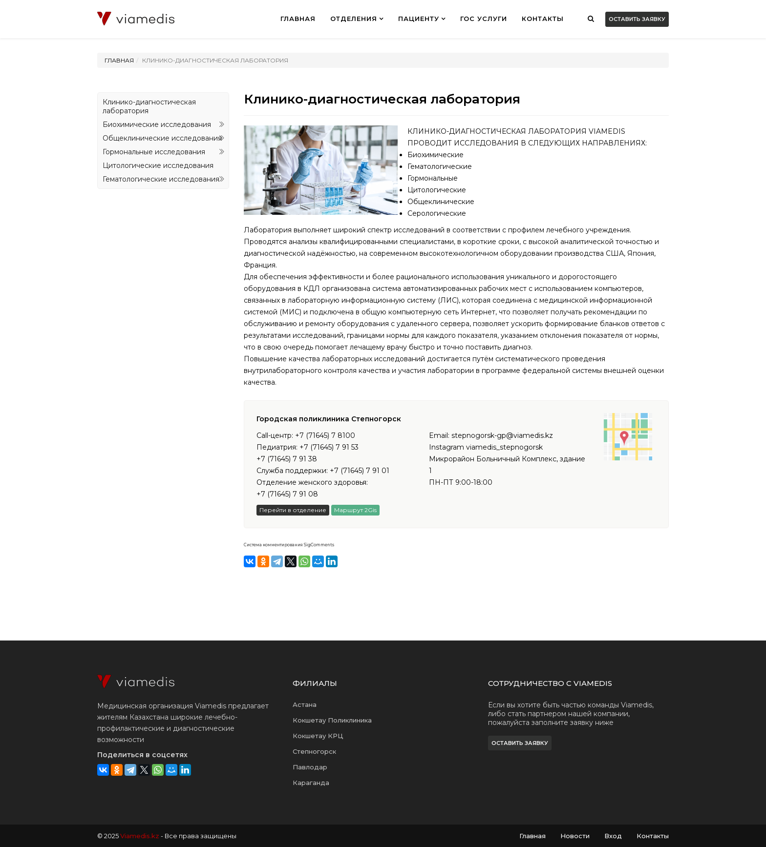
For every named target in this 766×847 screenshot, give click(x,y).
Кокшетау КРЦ (318, 736)
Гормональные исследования (154, 151)
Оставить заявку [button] (637, 19)
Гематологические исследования (161, 179)
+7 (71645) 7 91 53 (329, 447)
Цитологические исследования (158, 165)
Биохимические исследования (157, 124)
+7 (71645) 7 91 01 (359, 470)
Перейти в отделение (292, 510)
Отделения (353, 18)
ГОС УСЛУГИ (483, 18)
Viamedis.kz (139, 836)
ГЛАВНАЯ (298, 18)
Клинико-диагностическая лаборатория (149, 106)
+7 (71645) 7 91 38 (286, 458)
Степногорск (314, 751)
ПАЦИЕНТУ (418, 18)
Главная (119, 60)
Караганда (311, 782)
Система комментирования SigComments (289, 544)
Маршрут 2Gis (355, 510)
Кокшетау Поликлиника (332, 720)
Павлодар (310, 767)
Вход (613, 836)
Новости (575, 836)
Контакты (543, 18)
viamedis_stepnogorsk (504, 447)
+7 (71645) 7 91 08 (287, 494)
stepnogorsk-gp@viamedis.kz (502, 435)
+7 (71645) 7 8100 (325, 435)
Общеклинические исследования (162, 138)
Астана (305, 704)
